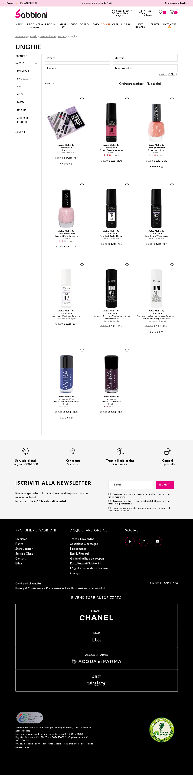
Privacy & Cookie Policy (29, 588)
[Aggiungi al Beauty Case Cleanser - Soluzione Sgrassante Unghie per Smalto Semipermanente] (171, 264)
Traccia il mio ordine (82, 539)
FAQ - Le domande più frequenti (89, 568)
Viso (74, 24)
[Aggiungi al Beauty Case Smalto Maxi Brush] (171, 99)
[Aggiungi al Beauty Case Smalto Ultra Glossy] (126, 350)
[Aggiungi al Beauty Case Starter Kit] (82, 99)
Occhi (20, 95)
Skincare (20, 132)
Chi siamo (21, 539)
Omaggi (75, 573)
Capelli (117, 24)
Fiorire (19, 544)
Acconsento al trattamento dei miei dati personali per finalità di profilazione (139, 502)
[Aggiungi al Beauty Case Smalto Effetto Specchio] (82, 184)
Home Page (21, 36)
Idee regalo (140, 25)
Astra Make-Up (48, 36)
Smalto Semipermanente (111, 150)
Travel (155, 24)
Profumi (50, 24)
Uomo (95, 24)
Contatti (20, 558)
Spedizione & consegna (84, 544)
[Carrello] (174, 12)
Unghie (21, 110)
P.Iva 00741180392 (56, 737)
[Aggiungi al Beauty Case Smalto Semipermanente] (126, 99)
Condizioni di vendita (28, 583)
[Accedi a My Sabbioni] (147, 13)
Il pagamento (78, 549)
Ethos (18, 563)
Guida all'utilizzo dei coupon (87, 558)
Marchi (20, 24)
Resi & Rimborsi (79, 554)
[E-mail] (130, 485)
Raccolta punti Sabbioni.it (85, 563)
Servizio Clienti (24, 554)
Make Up (62, 36)
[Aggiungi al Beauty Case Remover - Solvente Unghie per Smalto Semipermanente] (126, 264)
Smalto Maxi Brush (156, 150)
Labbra (21, 102)
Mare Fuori (23, 71)
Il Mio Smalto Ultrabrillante (66, 402)
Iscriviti (165, 485)
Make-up (64, 25)
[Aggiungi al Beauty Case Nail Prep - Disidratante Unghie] (82, 264)
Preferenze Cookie (57, 588)
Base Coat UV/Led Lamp (156, 236)
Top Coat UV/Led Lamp (111, 236)
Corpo (84, 24)
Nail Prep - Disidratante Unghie (66, 316)
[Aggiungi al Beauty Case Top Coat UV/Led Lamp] (126, 184)
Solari (105, 24)
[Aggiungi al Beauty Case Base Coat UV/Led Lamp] (171, 184)
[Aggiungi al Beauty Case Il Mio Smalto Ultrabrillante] (82, 350)
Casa (127, 24)
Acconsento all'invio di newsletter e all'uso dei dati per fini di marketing (139, 495)
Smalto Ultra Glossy (111, 402)
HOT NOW (169, 25)
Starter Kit (66, 150)
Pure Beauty (24, 79)
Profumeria (35, 26)
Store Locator (24, 549)
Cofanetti (21, 56)
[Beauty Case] (162, 12)
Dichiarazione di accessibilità (88, 588)
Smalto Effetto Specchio (66, 236)
